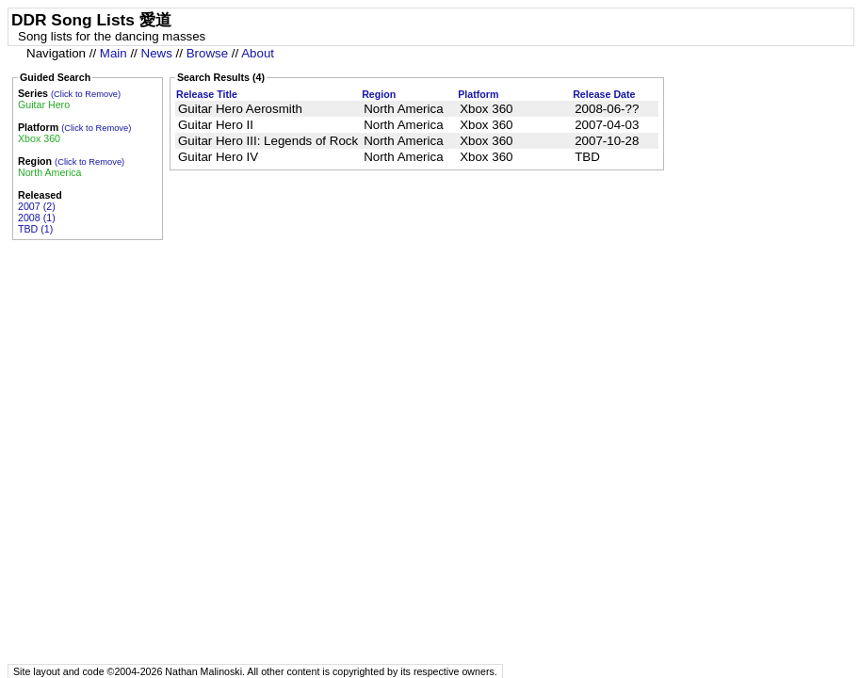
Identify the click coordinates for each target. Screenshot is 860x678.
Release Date (604, 94)
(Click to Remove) (86, 94)
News (156, 53)
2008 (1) (37, 217)
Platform (478, 94)
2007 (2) (37, 206)
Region (379, 94)
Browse (207, 53)
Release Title (206, 94)
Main (113, 53)
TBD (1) (35, 228)
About (257, 53)
